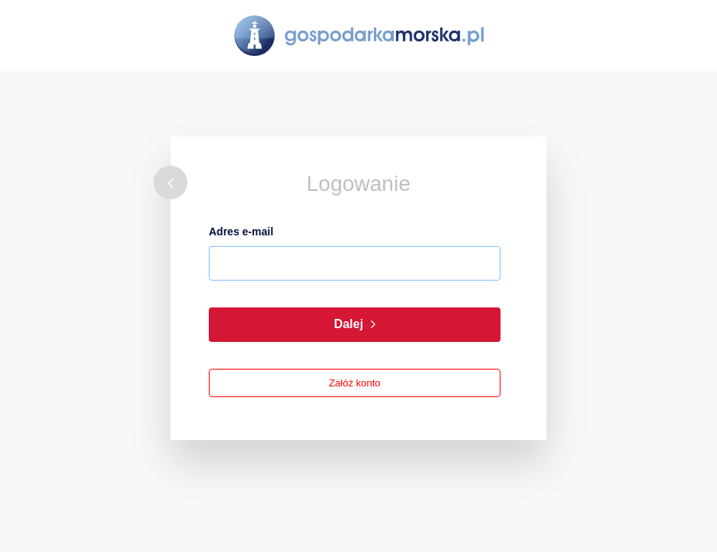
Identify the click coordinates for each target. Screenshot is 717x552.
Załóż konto (354, 383)
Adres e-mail (241, 231)
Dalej (354, 324)
